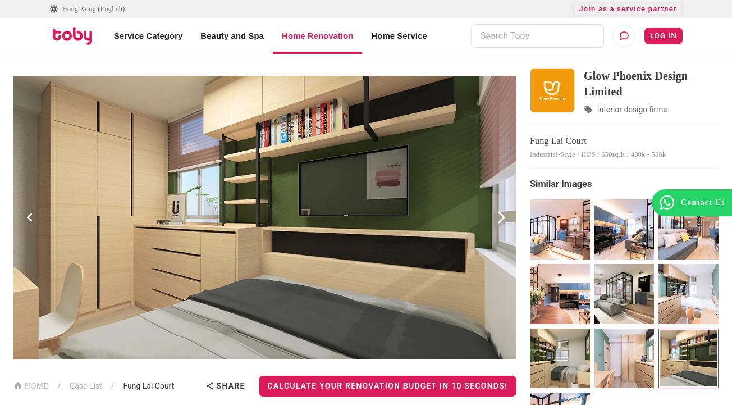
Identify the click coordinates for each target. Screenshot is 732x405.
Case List (86, 385)
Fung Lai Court (148, 385)
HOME (30, 385)
